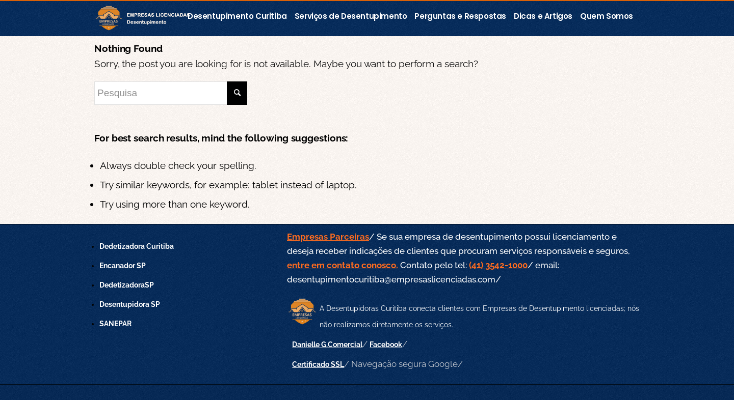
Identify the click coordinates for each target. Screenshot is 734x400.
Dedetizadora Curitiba (136, 246)
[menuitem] (240, 13)
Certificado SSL (318, 364)
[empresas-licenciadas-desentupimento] (147, 19)
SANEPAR (115, 324)
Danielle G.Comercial (327, 344)
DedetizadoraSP (126, 285)
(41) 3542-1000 (498, 265)
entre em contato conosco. (342, 265)
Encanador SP (122, 266)
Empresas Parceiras (328, 237)
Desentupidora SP (129, 304)
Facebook (386, 344)
